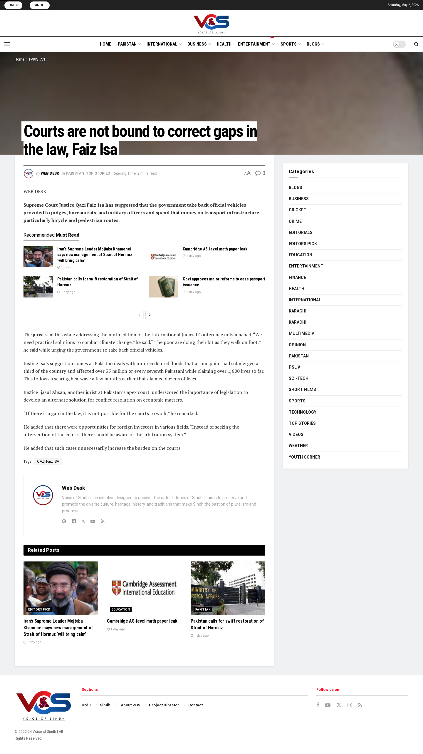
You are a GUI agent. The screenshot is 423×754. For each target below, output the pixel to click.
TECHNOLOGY (302, 412)
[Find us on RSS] (360, 705)
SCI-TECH (298, 378)
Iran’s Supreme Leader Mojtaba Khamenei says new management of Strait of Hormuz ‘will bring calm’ (94, 255)
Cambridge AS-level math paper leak (215, 249)
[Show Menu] (7, 44)
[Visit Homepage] (211, 23)
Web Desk (50, 173)
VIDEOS (296, 434)
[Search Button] (416, 44)
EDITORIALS (301, 232)
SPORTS (289, 44)
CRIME (295, 221)
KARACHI (297, 311)
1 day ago (66, 267)
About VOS (130, 705)
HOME (105, 44)
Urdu (13, 5)
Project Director (164, 705)
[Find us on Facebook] (317, 705)
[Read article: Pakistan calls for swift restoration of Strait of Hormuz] (38, 286)
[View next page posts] (149, 315)
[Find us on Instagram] (350, 705)
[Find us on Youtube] (327, 705)
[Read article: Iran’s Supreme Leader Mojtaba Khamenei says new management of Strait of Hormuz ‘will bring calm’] (38, 257)
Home (19, 59)
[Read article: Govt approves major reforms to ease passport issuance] (163, 286)
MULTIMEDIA (301, 333)
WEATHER (298, 445)
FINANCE (297, 277)
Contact (195, 705)
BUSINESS (197, 44)
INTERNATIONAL (162, 44)
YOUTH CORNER (304, 457)
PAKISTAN (127, 44)
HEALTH (224, 44)
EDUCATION (121, 609)
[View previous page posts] (139, 315)
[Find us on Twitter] (339, 705)
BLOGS (313, 44)
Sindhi (40, 5)
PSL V (294, 367)
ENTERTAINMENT (256, 43)
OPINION (297, 344)
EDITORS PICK (39, 609)
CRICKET (297, 210)
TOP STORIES (98, 173)
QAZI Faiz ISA (48, 461)
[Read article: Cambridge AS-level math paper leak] (163, 257)
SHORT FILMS (302, 389)
